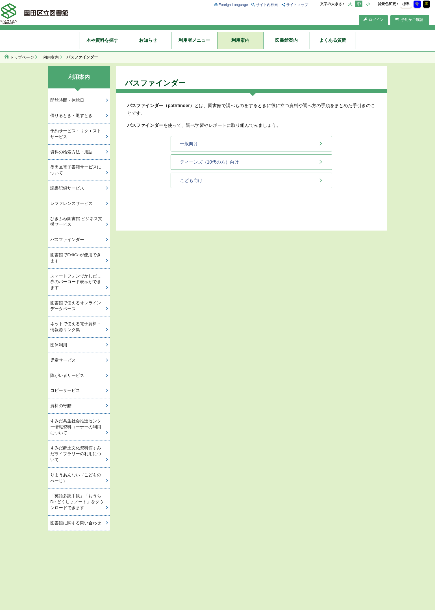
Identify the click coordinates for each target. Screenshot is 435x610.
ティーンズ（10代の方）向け (209, 162)
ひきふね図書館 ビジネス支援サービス (76, 221)
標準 (406, 4)
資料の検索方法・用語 (71, 151)
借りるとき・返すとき (71, 115)
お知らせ (148, 40)
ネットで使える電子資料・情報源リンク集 (75, 326)
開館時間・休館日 (67, 100)
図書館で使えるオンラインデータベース (75, 305)
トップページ (22, 57)
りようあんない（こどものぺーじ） (75, 477)
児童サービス (63, 360)
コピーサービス (65, 390)
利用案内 (240, 40)
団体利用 (58, 344)
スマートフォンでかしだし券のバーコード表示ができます (75, 281)
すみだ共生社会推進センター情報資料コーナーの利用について (75, 426)
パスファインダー (67, 239)
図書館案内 (286, 40)
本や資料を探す (102, 40)
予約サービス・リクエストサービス (75, 133)
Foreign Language (233, 5)
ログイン (373, 20)
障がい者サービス (67, 375)
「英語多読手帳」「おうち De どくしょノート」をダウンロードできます (77, 501)
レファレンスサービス (71, 203)
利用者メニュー (194, 40)
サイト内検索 (267, 5)
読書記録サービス (67, 188)
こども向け (191, 180)
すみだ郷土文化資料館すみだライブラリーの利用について (75, 453)
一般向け (189, 143)
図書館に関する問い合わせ (75, 522)
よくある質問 (332, 40)
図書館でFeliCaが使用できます (75, 257)
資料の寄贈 (60, 405)
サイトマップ (297, 5)
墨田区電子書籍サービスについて (75, 169)
